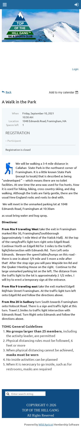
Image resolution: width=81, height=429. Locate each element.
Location (14, 121)
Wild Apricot (46, 424)
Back (8, 92)
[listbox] (64, 92)
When (15, 113)
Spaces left (12, 124)
